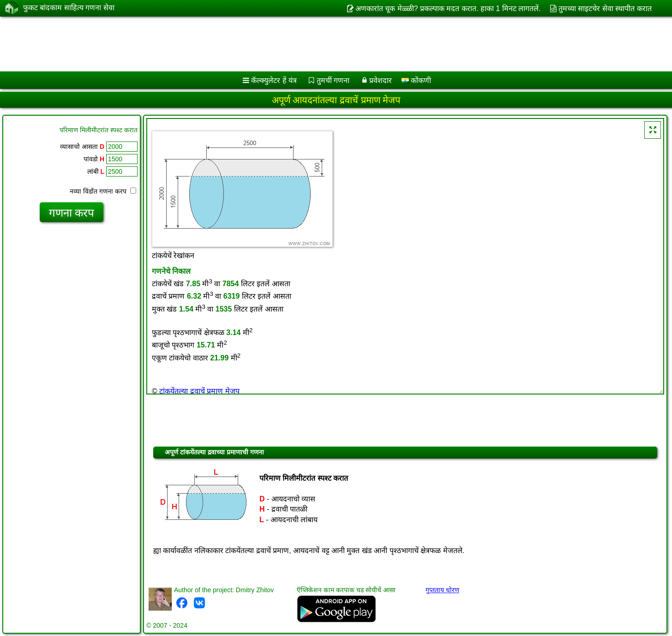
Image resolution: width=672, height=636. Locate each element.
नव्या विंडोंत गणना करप (103, 191)
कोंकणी (416, 80)
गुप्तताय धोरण (442, 590)
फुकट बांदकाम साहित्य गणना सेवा (68, 7)
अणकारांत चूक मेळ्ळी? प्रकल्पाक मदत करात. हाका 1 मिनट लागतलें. (448, 8)
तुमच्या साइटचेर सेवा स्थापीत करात (605, 8)
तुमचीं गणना (333, 80)
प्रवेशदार (380, 80)
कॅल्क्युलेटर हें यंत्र (274, 80)
